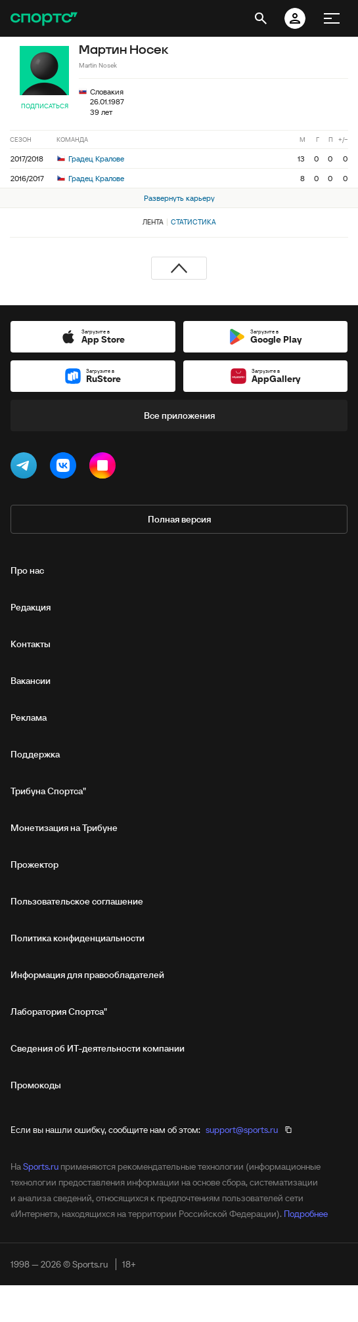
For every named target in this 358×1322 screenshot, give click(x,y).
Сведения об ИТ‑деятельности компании (98, 1048)
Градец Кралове (90, 158)
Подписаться (44, 106)
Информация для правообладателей (87, 975)
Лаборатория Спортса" (59, 1011)
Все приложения (179, 415)
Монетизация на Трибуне (64, 828)
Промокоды (36, 1085)
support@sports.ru (242, 1130)
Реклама (29, 717)
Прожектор (34, 864)
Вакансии (31, 681)
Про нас (27, 570)
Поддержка (35, 754)
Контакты (31, 644)
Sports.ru (40, 1166)
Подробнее (306, 1214)
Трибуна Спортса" (48, 791)
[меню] (331, 18)
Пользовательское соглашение (77, 901)
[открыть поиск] (261, 18)
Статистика (193, 221)
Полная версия (179, 519)
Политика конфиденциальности (78, 938)
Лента (153, 221)
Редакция (31, 607)
